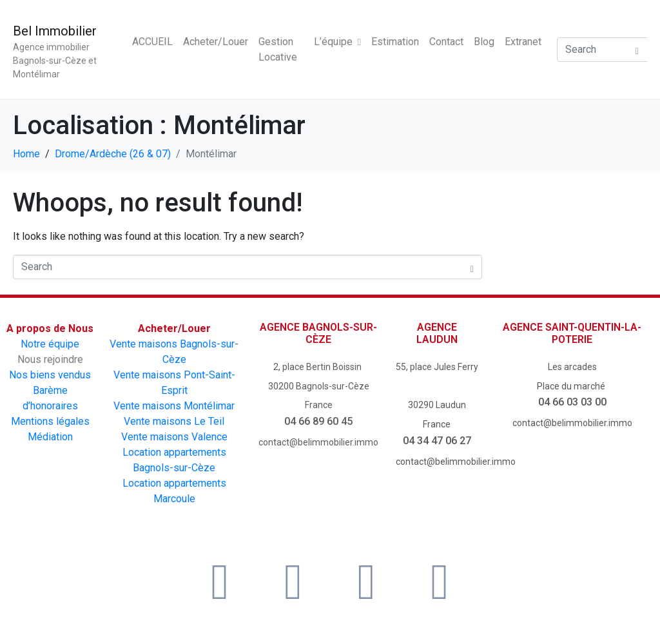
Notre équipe (50, 344)
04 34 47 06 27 (437, 441)
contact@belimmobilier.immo (318, 442)
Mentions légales (50, 421)
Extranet (523, 41)
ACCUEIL (152, 41)
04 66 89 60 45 (318, 421)
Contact (446, 41)
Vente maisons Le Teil (174, 421)
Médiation (50, 437)
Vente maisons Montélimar (174, 406)
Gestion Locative (277, 49)
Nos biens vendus (50, 375)
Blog (484, 41)
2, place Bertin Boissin (318, 367)
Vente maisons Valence (174, 437)
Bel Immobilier (55, 31)
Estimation (395, 41)
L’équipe (337, 41)
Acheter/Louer (215, 41)
